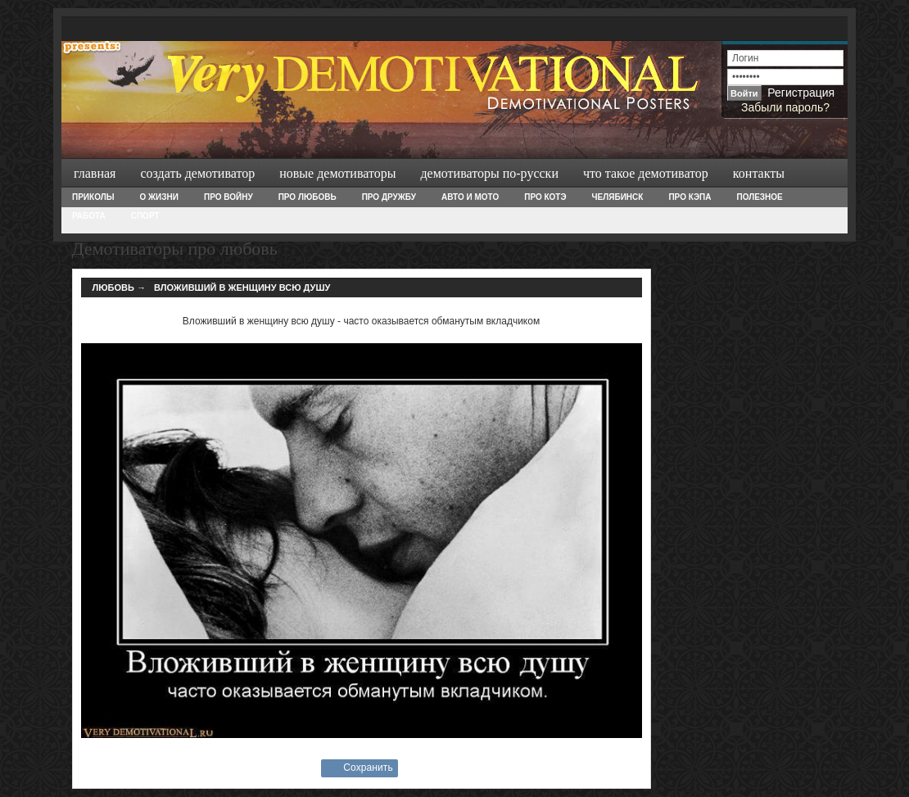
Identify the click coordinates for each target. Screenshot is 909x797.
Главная (94, 173)
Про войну (228, 197)
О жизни (158, 197)
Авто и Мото (470, 197)
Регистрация (800, 92)
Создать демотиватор (197, 173)
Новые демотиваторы (337, 173)
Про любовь (307, 197)
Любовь (113, 287)
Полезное (759, 197)
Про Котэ (545, 197)
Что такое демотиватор (645, 173)
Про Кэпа (689, 197)
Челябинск (618, 197)
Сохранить (368, 767)
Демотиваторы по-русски (489, 173)
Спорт (145, 215)
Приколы (93, 197)
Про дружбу (389, 197)
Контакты (759, 173)
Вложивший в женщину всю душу (242, 287)
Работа (89, 215)
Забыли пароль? (785, 107)
